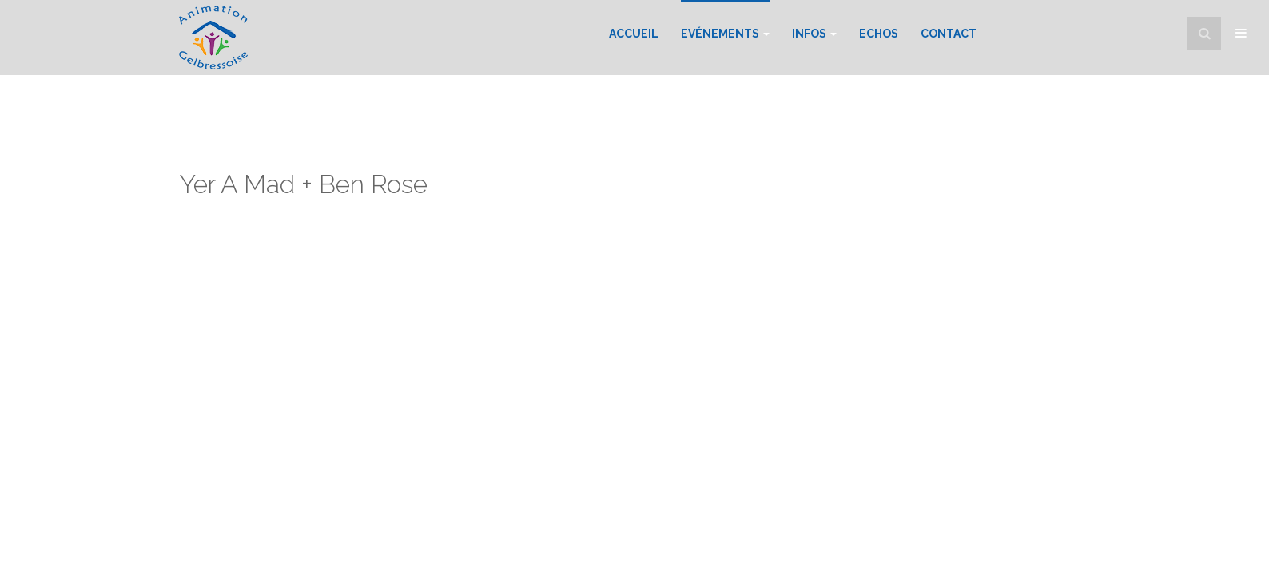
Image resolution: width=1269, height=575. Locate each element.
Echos (878, 33)
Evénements (725, 33)
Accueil (633, 33)
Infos (814, 33)
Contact (949, 33)
